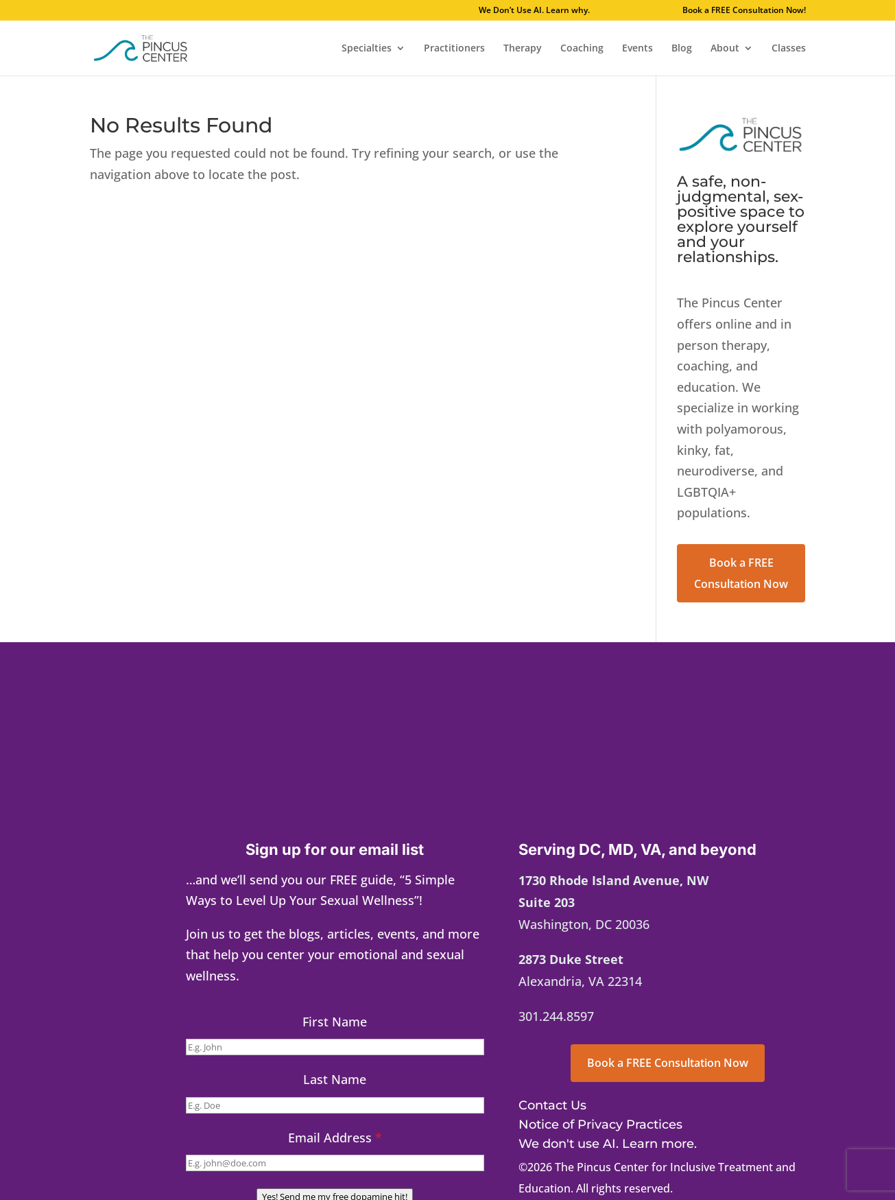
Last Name (334, 1079)
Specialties (367, 48)
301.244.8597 (556, 1016)
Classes (789, 48)
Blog (681, 48)
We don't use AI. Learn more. (607, 1143)
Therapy (522, 48)
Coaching (582, 48)
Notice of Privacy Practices (600, 1124)
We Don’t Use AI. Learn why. (574, 11)
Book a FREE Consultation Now (741, 573)
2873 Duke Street (570, 959)
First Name (334, 1021)
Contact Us (552, 1105)
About (725, 48)
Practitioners (454, 48)
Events (637, 48)
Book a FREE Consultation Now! (744, 11)
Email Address (335, 1137)
